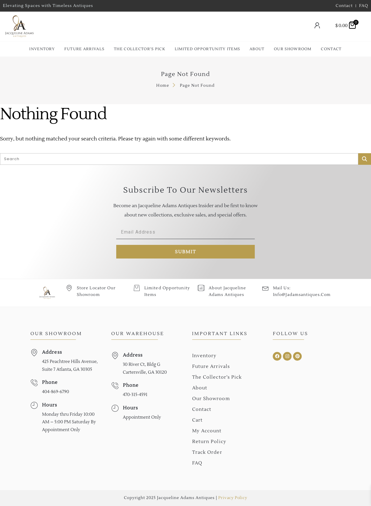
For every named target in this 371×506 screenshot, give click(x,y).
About (257, 49)
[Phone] (34, 382)
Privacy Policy (232, 497)
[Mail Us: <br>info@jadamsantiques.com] (265, 288)
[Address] (34, 352)
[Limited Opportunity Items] (137, 288)
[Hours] (34, 405)
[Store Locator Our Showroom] (69, 288)
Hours (49, 405)
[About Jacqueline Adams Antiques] (201, 288)
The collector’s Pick (139, 49)
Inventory (42, 49)
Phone (50, 382)
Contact (331, 49)
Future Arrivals (84, 49)
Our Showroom (293, 49)
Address (52, 352)
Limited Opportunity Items (207, 49)
